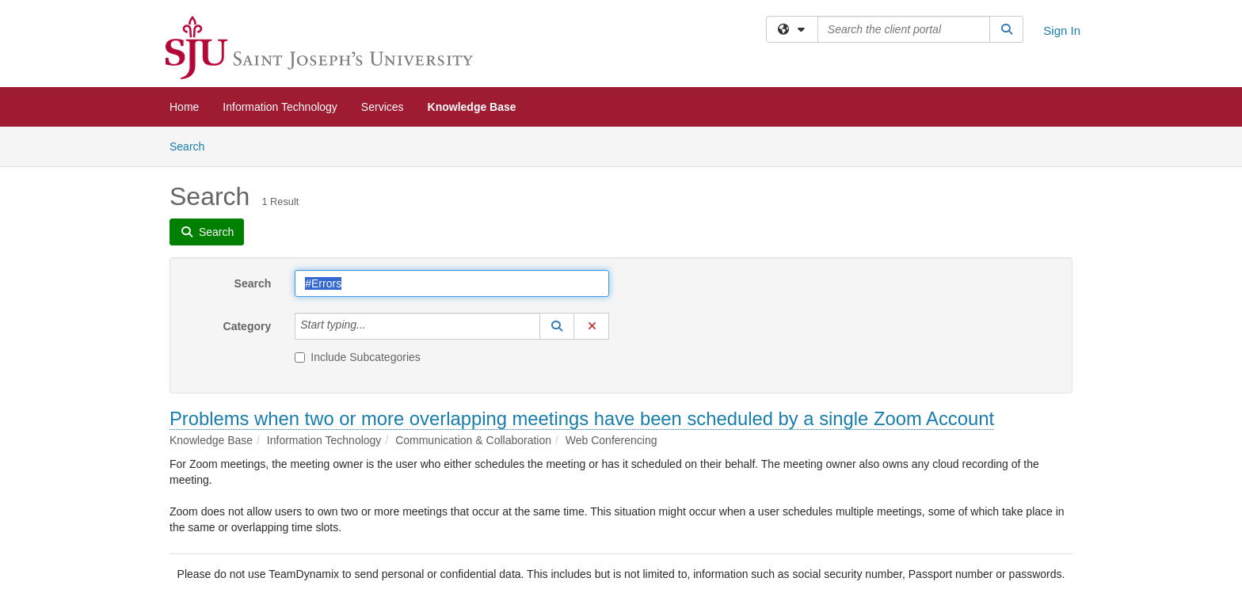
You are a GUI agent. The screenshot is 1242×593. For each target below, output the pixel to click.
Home (184, 107)
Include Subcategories (358, 357)
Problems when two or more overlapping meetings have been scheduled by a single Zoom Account (582, 418)
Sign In (1061, 30)
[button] (556, 326)
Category (247, 326)
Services (382, 107)
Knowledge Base (472, 107)
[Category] (374, 326)
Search (193, 145)
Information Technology (280, 107)
